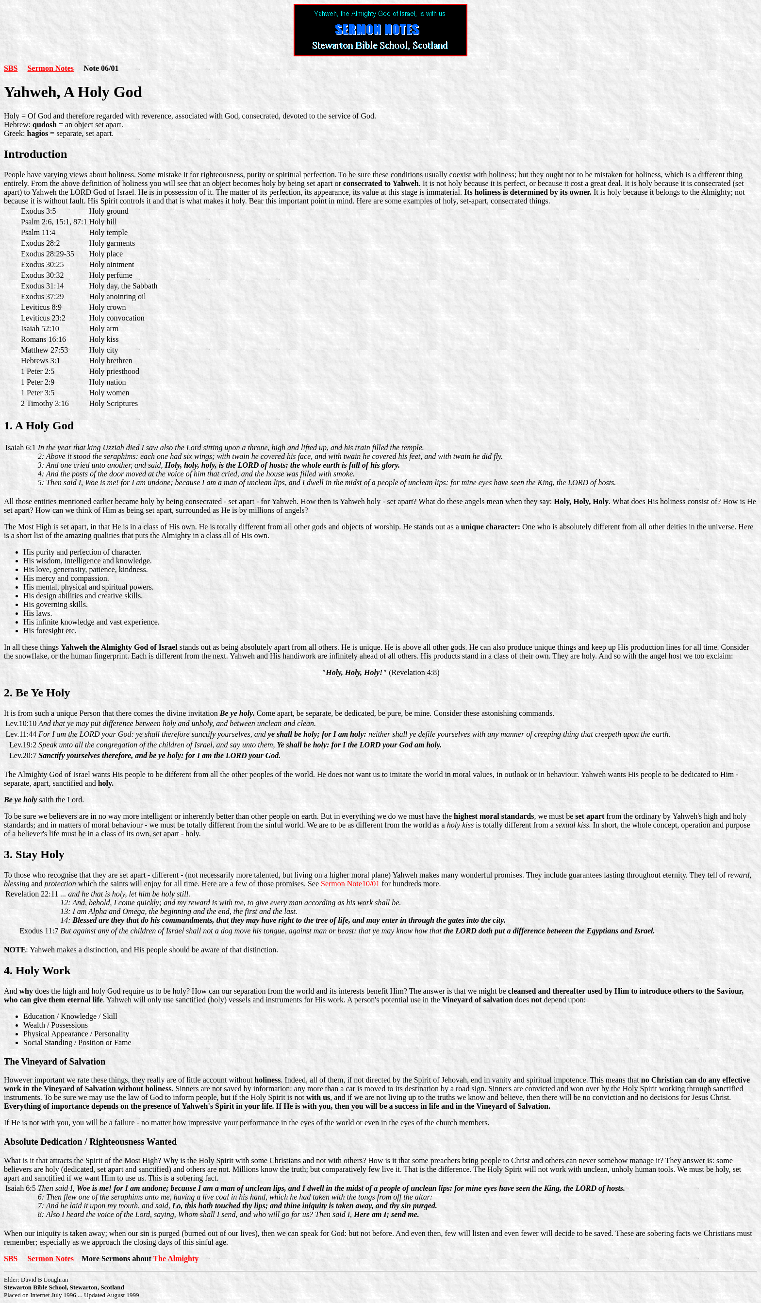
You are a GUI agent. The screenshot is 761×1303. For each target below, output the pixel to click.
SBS (10, 68)
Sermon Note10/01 (350, 884)
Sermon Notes (50, 68)
